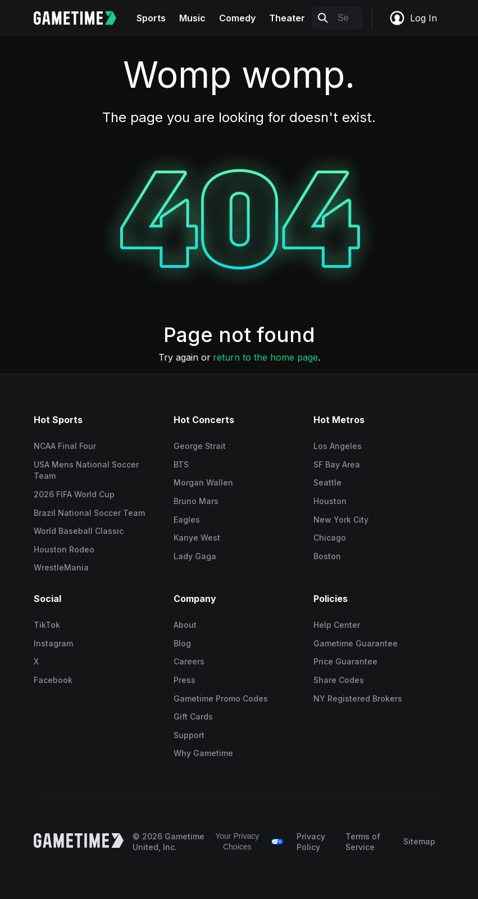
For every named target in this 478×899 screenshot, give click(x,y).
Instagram (53, 643)
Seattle (327, 482)
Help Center (336, 625)
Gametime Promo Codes (221, 698)
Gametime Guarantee (355, 643)
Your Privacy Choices (237, 841)
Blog (182, 643)
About (185, 625)
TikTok (47, 625)
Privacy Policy (311, 841)
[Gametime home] (82, 18)
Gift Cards (193, 716)
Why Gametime (203, 753)
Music (192, 18)
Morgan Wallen (203, 482)
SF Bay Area (336, 464)
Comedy (237, 18)
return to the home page (265, 357)
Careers (189, 661)
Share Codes (338, 680)
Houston (330, 501)
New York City (340, 519)
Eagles (187, 519)
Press (184, 680)
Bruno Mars (196, 501)
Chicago (329, 537)
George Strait (200, 446)
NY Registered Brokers (357, 698)
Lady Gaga (195, 556)
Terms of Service (362, 841)
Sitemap (419, 841)
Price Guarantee (345, 661)
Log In (413, 18)
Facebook (53, 680)
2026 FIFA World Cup (74, 494)
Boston (327, 556)
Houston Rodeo (64, 549)
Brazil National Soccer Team (89, 513)
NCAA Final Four (65, 446)
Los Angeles (337, 446)
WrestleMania (61, 567)
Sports (151, 18)
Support (189, 735)
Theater (287, 18)
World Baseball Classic (79, 531)
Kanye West (197, 537)
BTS (181, 464)
